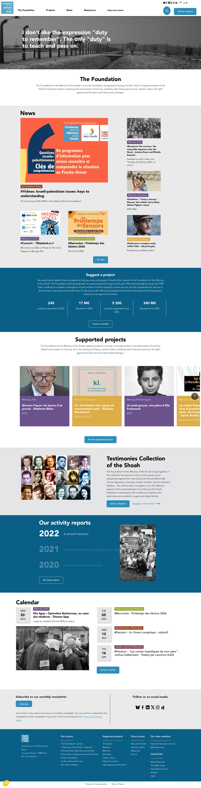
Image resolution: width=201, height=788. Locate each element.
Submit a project (187, 9)
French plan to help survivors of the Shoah (79, 754)
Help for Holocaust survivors (163, 743)
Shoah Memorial (158, 762)
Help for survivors (110, 761)
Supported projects (113, 736)
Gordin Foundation (69, 757)
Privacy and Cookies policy (96, 784)
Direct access (138, 736)
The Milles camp (158, 765)
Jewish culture (109, 757)
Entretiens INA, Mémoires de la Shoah (77, 750)
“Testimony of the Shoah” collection (76, 747)
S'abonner (23, 704)
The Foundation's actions (72, 743)
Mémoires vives (157, 747)
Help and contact (115, 10)
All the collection (118, 503)
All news (100, 259)
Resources (135, 750)
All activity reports (51, 580)
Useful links (156, 754)
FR (182, 2)
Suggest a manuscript (146, 503)
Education (107, 754)
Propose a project (100, 324)
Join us (134, 754)
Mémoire (106, 750)
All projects (108, 743)
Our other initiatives (69, 764)
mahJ (153, 776)
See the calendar (108, 670)
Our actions (67, 736)
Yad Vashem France (159, 769)
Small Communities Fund (72, 761)
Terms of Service (118, 784)
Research (107, 747)
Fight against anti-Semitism (114, 764)
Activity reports (137, 747)
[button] (194, 396)
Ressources (90, 10)
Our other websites (161, 736)
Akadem (154, 772)
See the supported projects (100, 439)
